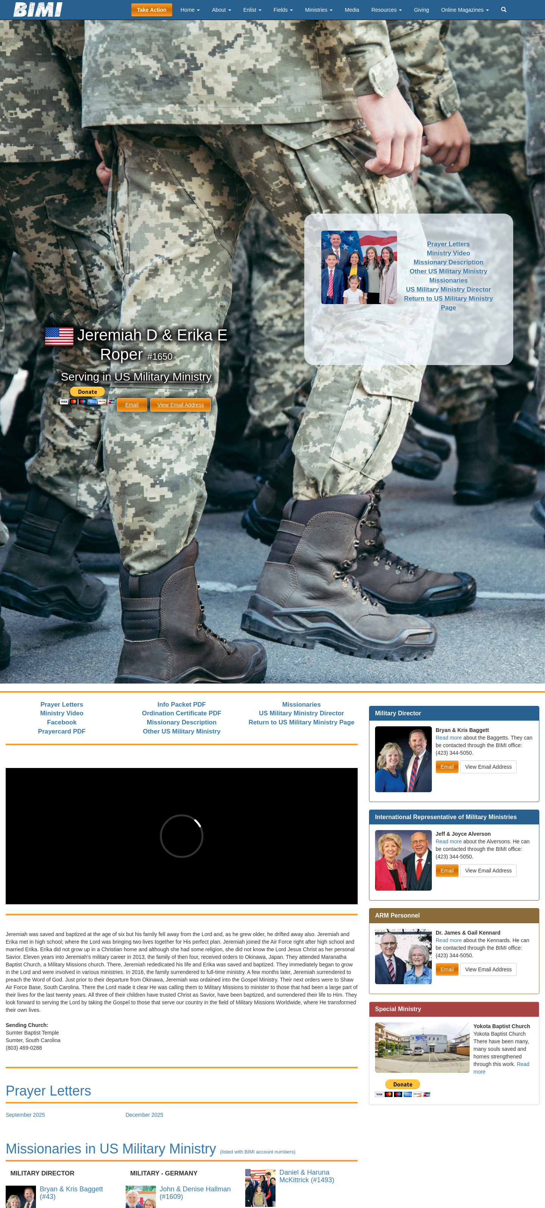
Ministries (319, 10)
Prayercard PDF (62, 731)
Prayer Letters (448, 244)
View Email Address (180, 405)
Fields (283, 10)
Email (132, 405)
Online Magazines (465, 10)
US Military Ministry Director (448, 289)
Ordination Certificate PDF (181, 713)
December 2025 (145, 1115)
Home (190, 10)
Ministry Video (448, 253)
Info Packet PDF (181, 704)
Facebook (61, 722)
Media (352, 10)
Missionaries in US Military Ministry (151, 1148)
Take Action (152, 10)
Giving (421, 10)
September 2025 (25, 1115)
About (221, 10)
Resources (386, 10)
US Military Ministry (163, 376)
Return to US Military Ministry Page (302, 722)
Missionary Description (449, 262)
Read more (449, 738)
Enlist (252, 10)
